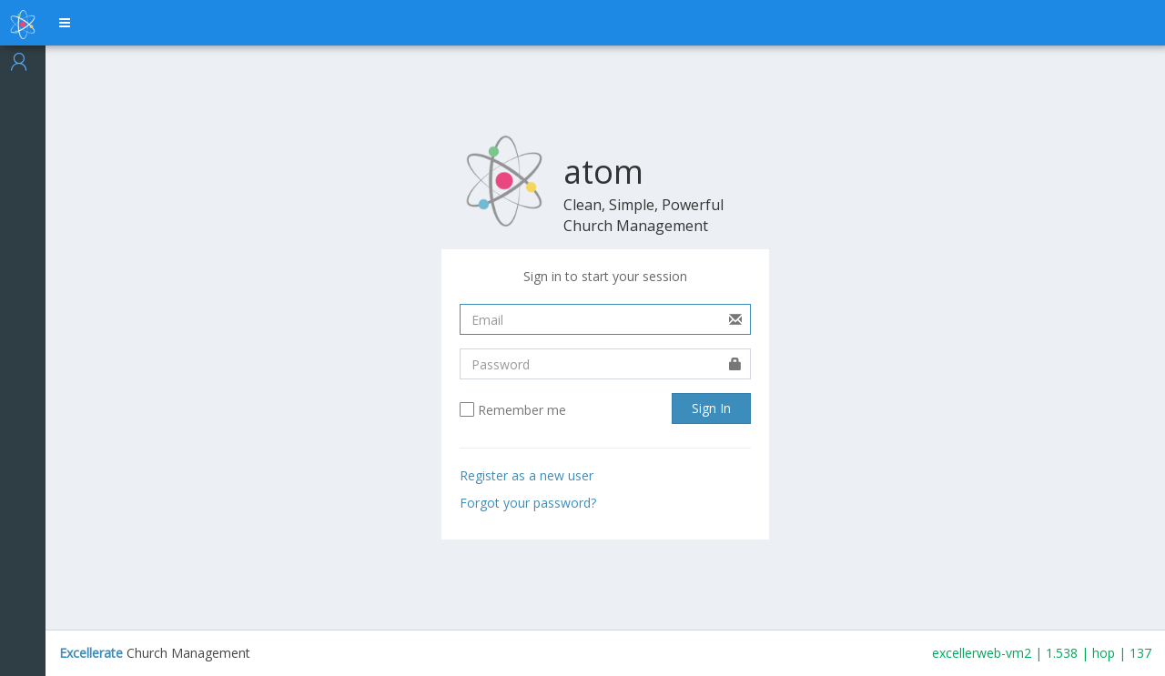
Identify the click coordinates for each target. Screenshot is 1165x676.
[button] (65, 22)
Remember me (522, 410)
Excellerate (91, 652)
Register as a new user (526, 475)
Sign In (711, 408)
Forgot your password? (528, 502)
